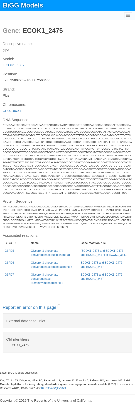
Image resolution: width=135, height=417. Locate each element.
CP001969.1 (12, 111)
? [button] (58, 306)
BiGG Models (23, 5)
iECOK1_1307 (13, 65)
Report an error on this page (30, 307)
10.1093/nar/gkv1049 (53, 388)
